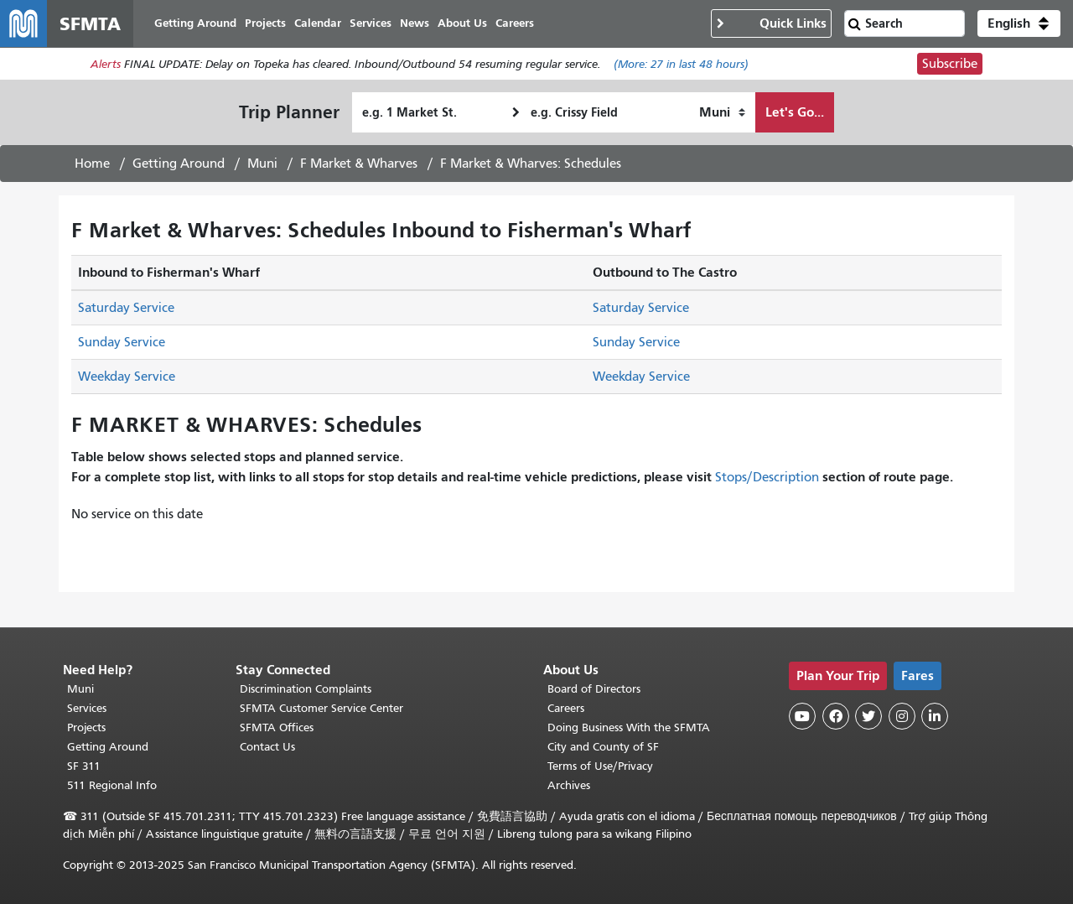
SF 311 (84, 766)
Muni (262, 163)
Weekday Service (126, 376)
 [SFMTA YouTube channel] (802, 716)
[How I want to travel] (722, 112)
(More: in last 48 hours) (681, 64)
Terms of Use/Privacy (600, 766)
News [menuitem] (414, 23)
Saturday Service (126, 307)
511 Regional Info (112, 785)
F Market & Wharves (358, 163)
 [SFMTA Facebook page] (835, 716)
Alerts (106, 64)
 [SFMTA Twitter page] (868, 716)
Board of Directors (593, 689)
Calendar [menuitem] (317, 23)
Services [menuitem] (370, 23)
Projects (86, 727)
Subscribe (949, 63)
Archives (568, 785)
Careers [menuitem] (514, 23)
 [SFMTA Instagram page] (902, 716)
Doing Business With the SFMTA (628, 727)
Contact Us (267, 747)
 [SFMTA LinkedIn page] (935, 716)
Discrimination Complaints (305, 689)
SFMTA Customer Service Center (321, 708)
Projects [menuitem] (265, 23)
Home (92, 163)
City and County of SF (603, 747)
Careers (565, 708)
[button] (1018, 23)
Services (86, 708)
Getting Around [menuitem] (195, 23)
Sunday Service (121, 342)
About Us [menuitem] (462, 23)
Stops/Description (767, 477)
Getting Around (178, 163)
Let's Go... (794, 112)
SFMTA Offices (277, 727)
